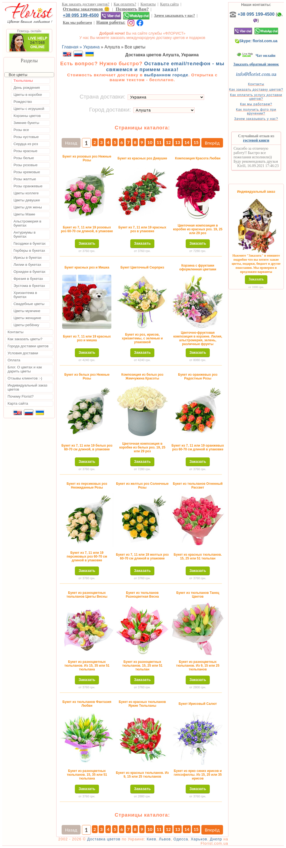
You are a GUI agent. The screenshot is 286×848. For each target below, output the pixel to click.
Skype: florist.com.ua (256, 41)
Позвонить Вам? (132, 9)
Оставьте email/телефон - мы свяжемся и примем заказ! (165, 66)
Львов (165, 839)
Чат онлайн (256, 56)
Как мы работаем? (256, 104)
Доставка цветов (103, 839)
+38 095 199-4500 (81, 15)
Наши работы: (110, 22)
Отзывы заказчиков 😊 (86, 9)
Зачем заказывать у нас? (174, 16)
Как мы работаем (77, 23)
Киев (151, 839)
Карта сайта (169, 4)
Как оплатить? (125, 4)
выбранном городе (166, 75)
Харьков (199, 839)
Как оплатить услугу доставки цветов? (256, 97)
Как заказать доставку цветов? (85, 4)
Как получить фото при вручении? (256, 111)
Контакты (148, 4)
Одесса (181, 839)
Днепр (216, 839)
